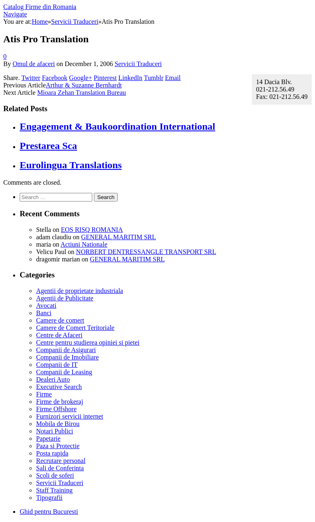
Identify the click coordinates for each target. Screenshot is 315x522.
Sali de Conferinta (60, 468)
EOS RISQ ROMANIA (92, 229)
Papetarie (48, 438)
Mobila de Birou (58, 423)
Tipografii (49, 497)
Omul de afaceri (34, 63)
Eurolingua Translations (71, 165)
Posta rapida (52, 453)
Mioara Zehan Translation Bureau (81, 92)
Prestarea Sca (48, 145)
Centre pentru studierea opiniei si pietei (87, 342)
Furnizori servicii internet (69, 416)
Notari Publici (54, 431)
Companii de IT (57, 364)
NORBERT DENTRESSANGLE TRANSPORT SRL (146, 251)
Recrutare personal (60, 460)
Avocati (46, 305)
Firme (44, 394)
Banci (43, 312)
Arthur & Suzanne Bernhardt (84, 85)
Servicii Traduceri (138, 63)
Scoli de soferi (55, 475)
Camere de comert (60, 320)
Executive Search (59, 386)
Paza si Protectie (58, 445)
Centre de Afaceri (59, 335)
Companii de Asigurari (66, 349)
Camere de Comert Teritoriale (75, 327)
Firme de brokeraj (59, 401)
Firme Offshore (56, 408)
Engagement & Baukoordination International (117, 126)
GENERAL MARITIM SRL (118, 237)
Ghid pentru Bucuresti (49, 511)
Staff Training (54, 490)
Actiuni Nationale (84, 244)
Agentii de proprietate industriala (79, 290)
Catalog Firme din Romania (39, 6)
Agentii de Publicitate (65, 298)
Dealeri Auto (53, 379)
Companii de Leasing (64, 372)
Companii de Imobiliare (67, 357)
